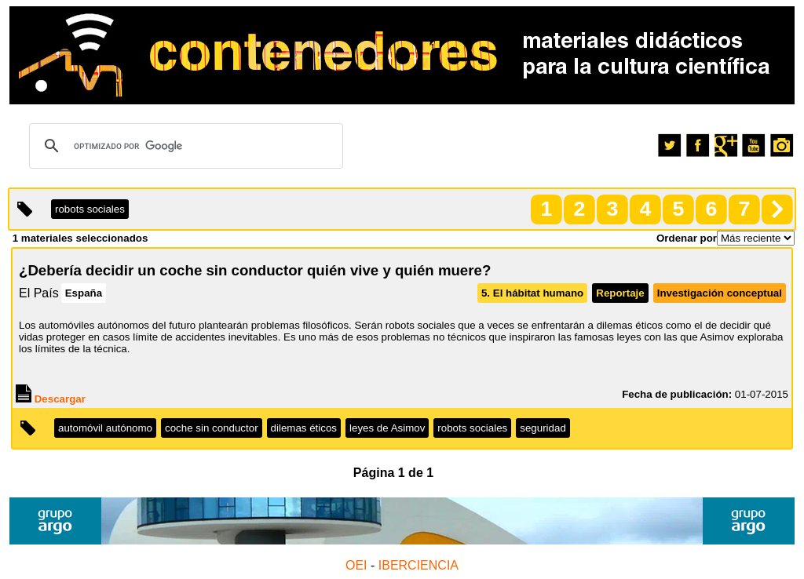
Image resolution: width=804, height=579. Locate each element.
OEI (356, 565)
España (83, 293)
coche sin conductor (211, 428)
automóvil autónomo (105, 428)
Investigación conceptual (719, 293)
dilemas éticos (304, 428)
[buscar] (184, 146)
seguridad (543, 428)
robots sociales (472, 428)
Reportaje (620, 293)
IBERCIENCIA (418, 565)
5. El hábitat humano (532, 293)
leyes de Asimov (387, 428)
